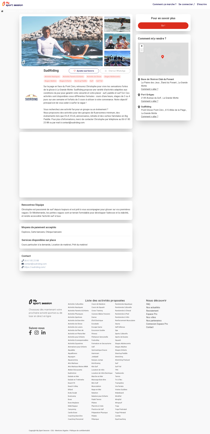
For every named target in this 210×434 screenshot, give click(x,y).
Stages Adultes (121, 347)
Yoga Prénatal (120, 412)
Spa (116, 330)
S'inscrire (202, 4)
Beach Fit (71, 383)
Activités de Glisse (75, 324)
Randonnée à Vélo (122, 317)
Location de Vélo (98, 370)
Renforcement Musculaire (125, 320)
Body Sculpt (72, 393)
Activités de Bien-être (76, 320)
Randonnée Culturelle (123, 307)
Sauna (117, 324)
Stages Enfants (121, 350)
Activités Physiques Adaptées (75, 314)
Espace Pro (151, 314)
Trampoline (119, 383)
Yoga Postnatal (121, 409)
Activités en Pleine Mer (76, 334)
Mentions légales (61, 431)
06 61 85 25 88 (31, 260)
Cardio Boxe (72, 412)
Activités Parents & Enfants (78, 310)
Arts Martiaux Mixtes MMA (78, 366)
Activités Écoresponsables (78, 340)
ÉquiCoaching (120, 419)
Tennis (117, 376)
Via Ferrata (119, 386)
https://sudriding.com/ (35, 267)
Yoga (117, 406)
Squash (118, 340)
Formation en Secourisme (101, 343)
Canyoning (72, 409)
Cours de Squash (98, 307)
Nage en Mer (96, 389)
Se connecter (187, 4)
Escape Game (97, 327)
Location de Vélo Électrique (102, 373)
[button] (142, 46)
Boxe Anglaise (73, 403)
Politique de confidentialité (80, 431)
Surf (116, 363)
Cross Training (97, 310)
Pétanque (95, 419)
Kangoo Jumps (97, 360)
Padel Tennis (96, 399)
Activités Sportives (75, 317)
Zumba (118, 416)
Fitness (94, 334)
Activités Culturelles (75, 304)
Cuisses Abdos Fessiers (101, 314)
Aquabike (71, 350)
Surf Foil (118, 366)
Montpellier (11, 11)
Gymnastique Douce (99, 350)
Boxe (70, 399)
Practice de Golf (98, 409)
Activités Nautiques (75, 307)
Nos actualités (153, 307)
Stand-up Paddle (26, 11)
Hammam (95, 353)
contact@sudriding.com (35, 264)
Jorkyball (95, 357)
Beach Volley (73, 386)
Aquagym (71, 357)
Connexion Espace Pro (157, 324)
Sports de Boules (121, 337)
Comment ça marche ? (164, 4)
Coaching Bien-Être (75, 416)
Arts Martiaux (73, 363)
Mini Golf (95, 383)
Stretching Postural (122, 360)
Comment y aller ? (149, 89)
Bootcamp (72, 396)
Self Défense (120, 327)
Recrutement (152, 310)
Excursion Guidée (98, 330)
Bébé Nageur (73, 406)
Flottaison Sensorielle (100, 337)
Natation (95, 393)
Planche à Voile (97, 406)
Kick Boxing (96, 363)
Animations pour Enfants (77, 347)
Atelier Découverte (75, 370)
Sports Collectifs (121, 334)
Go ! (163, 25)
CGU (52, 431)
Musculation (96, 386)
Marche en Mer (97, 376)
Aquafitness (72, 353)
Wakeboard (119, 393)
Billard (70, 389)
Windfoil (118, 396)
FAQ (148, 304)
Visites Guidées (121, 389)
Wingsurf (118, 403)
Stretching (119, 357)
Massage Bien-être (99, 380)
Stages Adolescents (123, 343)
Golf (93, 347)
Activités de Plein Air (76, 330)
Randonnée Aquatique (123, 304)
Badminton (72, 373)
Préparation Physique (100, 412)
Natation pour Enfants (100, 396)
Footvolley (95, 340)
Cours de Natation (98, 304)
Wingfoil (118, 399)
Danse (94, 317)
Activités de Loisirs (75, 327)
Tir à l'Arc (118, 380)
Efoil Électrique (97, 320)
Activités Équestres (75, 343)
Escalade (95, 324)
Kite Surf (95, 366)
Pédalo (94, 416)
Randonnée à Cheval (123, 310)
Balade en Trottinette (76, 380)
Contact (149, 327)
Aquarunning (73, 360)
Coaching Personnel (75, 419)
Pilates (94, 403)
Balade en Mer (73, 376)
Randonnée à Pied (122, 314)
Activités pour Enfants (76, 337)
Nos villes (151, 317)
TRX (116, 370)
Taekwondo (119, 373)
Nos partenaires (154, 320)
